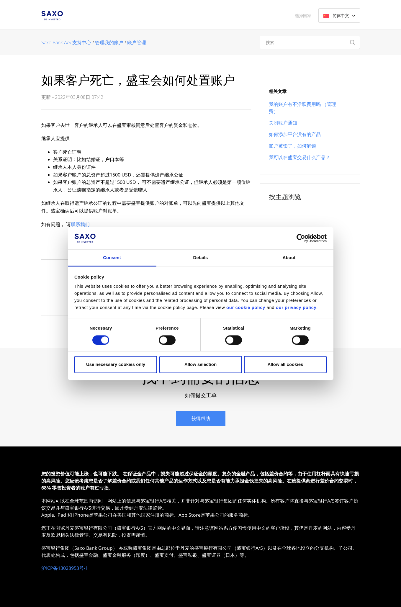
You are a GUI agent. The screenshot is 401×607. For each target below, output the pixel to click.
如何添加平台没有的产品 (295, 134)
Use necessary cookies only (115, 364)
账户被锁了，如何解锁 (292, 146)
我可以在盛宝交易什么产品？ (299, 157)
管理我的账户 (109, 42)
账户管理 (136, 42)
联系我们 (80, 224)
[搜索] (310, 42)
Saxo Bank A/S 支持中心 (66, 42)
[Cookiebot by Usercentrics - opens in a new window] (301, 238)
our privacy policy (296, 307)
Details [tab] (200, 257)
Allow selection (200, 364)
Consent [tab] (112, 257)
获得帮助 (200, 418)
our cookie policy (245, 307)
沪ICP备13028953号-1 (64, 568)
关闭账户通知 (283, 123)
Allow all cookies (285, 364)
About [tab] (289, 257)
